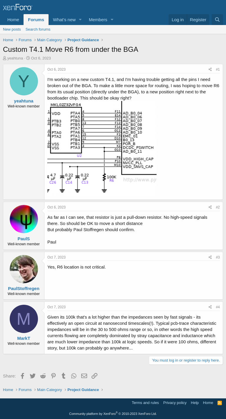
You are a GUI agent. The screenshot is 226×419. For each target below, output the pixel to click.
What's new (64, 19)
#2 (218, 207)
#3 (218, 257)
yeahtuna (15, 58)
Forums (36, 19)
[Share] (210, 69)
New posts (12, 29)
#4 (218, 307)
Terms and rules (145, 402)
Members (98, 19)
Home (13, 19)
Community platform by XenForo (113, 413)
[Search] (217, 19)
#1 (218, 69)
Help (195, 402)
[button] (80, 19)
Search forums (38, 29)
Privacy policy (175, 402)
